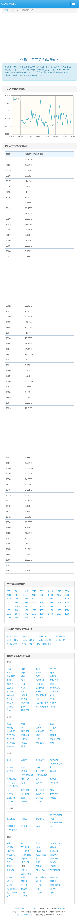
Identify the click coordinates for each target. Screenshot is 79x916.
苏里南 (10, 794)
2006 (67, 595)
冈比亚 (39, 881)
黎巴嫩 (10, 691)
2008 (50, 595)
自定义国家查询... (45, 644)
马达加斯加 (41, 877)
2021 (9, 591)
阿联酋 (53, 706)
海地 (23, 782)
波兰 (23, 727)
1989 (9, 606)
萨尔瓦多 (40, 798)
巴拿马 (10, 801)
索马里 (53, 889)
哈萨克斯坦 (55, 691)
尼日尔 (10, 847)
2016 (50, 591)
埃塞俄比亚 (55, 870)
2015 (59, 591)
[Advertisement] (40, 33)
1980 (17, 610)
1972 (17, 614)
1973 (9, 614)
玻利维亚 (54, 760)
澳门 (38, 669)
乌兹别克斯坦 (42, 703)
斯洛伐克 (40, 743)
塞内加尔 (54, 877)
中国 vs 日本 (28, 636)
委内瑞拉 (40, 760)
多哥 (38, 862)
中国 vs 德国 (61, 636)
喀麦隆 (53, 862)
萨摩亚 (24, 826)
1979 (25, 610)
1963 (25, 617)
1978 (34, 610)
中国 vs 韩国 (61, 640)
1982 (67, 606)
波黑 (52, 743)
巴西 (23, 798)
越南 (23, 676)
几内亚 (24, 858)
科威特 (53, 703)
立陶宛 (24, 739)
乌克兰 (24, 743)
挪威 (38, 735)
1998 (67, 599)
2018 (34, 591)
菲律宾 (39, 672)
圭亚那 (53, 771)
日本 (9, 672)
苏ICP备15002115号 (24, 915)
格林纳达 (11, 782)
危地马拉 (54, 794)
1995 (25, 602)
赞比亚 (24, 881)
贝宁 (9, 862)
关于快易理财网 (20, 909)
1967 (59, 614)
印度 (23, 684)
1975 (59, 610)
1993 (42, 602)
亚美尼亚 (25, 710)
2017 (42, 591)
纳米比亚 (25, 847)
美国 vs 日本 (45, 636)
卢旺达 (10, 881)
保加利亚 (11, 731)
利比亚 (39, 851)
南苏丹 (53, 881)
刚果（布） (41, 870)
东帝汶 (24, 699)
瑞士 (23, 724)
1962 (34, 617)
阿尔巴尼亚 (55, 739)
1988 (17, 606)
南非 (9, 843)
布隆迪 (39, 866)
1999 (59, 599)
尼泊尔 (10, 684)
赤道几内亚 (55, 885)
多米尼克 (40, 771)
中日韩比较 (12, 644)
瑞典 (23, 746)
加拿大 (24, 760)
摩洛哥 (10, 866)
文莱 (52, 699)
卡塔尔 (10, 703)
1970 (34, 614)
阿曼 (38, 699)
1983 (59, 606)
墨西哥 (39, 782)
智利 (38, 767)
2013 (9, 595)
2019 (25, 591)
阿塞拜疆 (25, 703)
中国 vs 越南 (45, 640)
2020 (17, 591)
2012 (17, 595)
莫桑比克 (11, 870)
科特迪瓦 (40, 885)
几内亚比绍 (12, 889)
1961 (42, 617)
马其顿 (53, 735)
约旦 (23, 687)
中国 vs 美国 (12, 636)
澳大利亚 (11, 818)
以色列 (10, 699)
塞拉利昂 (54, 855)
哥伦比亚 (25, 794)
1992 (50, 602)
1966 (67, 614)
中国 (9, 669)
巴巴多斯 (11, 798)
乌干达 (24, 896)
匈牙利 (10, 727)
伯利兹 (53, 779)
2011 (25, 595)
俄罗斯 (39, 727)
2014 (67, 591)
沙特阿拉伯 (55, 687)
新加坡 (53, 669)
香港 (23, 669)
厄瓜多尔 (40, 794)
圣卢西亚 (54, 782)
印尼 (38, 676)
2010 (34, 595)
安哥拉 (39, 843)
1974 (67, 610)
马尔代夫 (40, 684)
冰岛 (38, 724)
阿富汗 (24, 695)
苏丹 (9, 896)
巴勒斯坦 (40, 687)
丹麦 (38, 739)
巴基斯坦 (40, 680)
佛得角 (53, 847)
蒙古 (52, 684)
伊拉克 (10, 706)
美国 (9, 760)
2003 (25, 599)
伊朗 (23, 706)
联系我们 (31, 909)
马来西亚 (11, 676)
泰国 (23, 672)
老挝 (9, 680)
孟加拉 (10, 687)
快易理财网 (60, 909)
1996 (17, 602)
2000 (50, 599)
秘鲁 (52, 790)
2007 (59, 595)
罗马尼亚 (25, 731)
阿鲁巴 (53, 798)
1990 (67, 602)
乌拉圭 (24, 771)
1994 (34, 602)
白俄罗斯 (11, 735)
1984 (50, 606)
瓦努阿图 (11, 826)
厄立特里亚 (12, 892)
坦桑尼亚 (54, 851)
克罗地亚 (40, 731)
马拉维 (39, 892)
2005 (9, 599)
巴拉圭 (24, 767)
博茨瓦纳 (11, 855)
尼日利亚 (25, 862)
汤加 (38, 826)
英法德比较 (27, 644)
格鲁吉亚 (11, 695)
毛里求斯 (25, 851)
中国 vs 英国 (12, 640)
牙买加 (10, 771)
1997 (9, 602)
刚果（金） (55, 858)
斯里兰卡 (54, 680)
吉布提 (10, 858)
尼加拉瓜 (11, 767)
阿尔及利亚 (55, 843)
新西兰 (24, 818)
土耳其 (53, 727)
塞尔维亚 (11, 743)
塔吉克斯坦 (41, 695)
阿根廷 (24, 801)
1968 (50, 614)
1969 (42, 614)
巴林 (9, 710)
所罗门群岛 (12, 830)
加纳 (38, 847)
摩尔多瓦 (11, 739)
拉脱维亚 (25, 735)
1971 (25, 614)
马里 (52, 892)
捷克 (52, 724)
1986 (34, 606)
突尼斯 (24, 885)
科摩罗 (10, 877)
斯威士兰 (25, 889)
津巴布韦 (25, 870)
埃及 (23, 843)
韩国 (52, 672)
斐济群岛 (40, 818)
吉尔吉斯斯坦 (42, 706)
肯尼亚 (10, 885)
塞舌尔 (39, 858)
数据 (6, 10)
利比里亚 (11, 851)
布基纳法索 (26, 855)
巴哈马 (39, 801)
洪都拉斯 (25, 790)
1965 (9, 617)
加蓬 (23, 892)
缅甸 (23, 680)
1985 (42, 606)
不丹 (52, 695)
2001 (42, 599)
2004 (17, 599)
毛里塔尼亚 (41, 855)
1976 (50, 610)
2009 (42, 595)
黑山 (52, 731)
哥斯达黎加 (12, 779)
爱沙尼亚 (11, 746)
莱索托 (53, 866)
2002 (34, 599)
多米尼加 (40, 790)
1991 (59, 602)
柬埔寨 (53, 676)
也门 (23, 691)
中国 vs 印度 (28, 640)
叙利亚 (39, 691)
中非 (38, 889)
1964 (17, 617)
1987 (25, 606)
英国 (9, 724)
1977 (42, 610)
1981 (9, 610)
